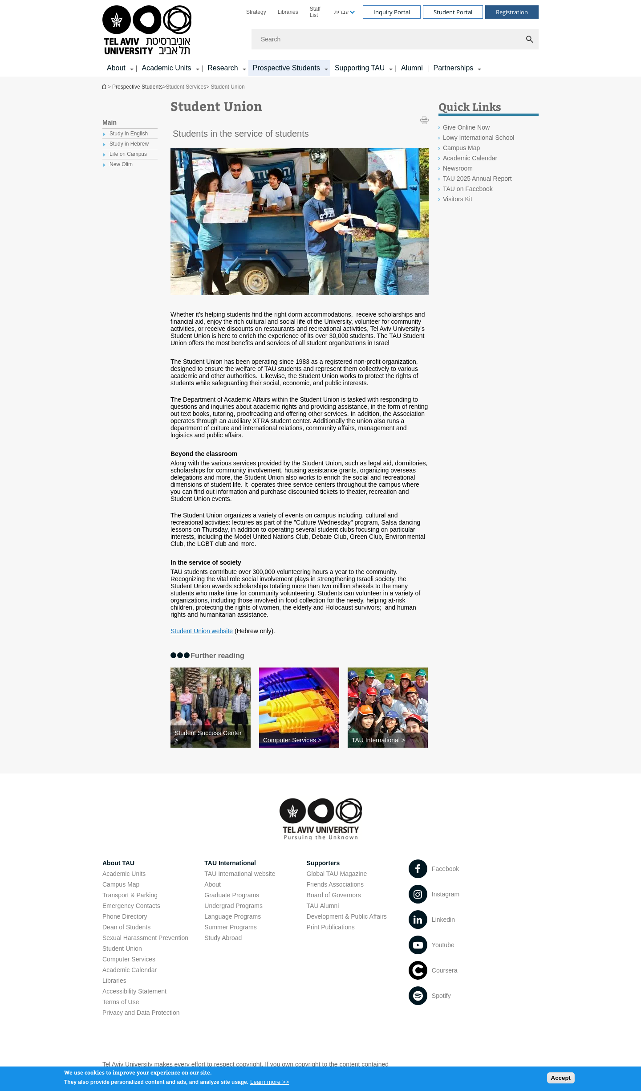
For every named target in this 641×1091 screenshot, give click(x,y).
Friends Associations (335, 884)
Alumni (412, 68)
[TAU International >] (388, 740)
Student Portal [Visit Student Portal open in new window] (453, 12)
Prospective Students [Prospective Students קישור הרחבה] (286, 68)
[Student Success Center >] (210, 736)
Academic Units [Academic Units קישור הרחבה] (166, 68)
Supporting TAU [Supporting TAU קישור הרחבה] (360, 68)
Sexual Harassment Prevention (145, 937)
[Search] (395, 39)
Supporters (323, 863)
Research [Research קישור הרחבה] (222, 68)
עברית (341, 12)
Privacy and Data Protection (141, 1012)
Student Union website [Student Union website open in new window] (201, 631)
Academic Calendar (129, 969)
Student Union (122, 948)
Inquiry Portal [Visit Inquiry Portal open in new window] (391, 12)
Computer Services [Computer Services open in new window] (128, 959)
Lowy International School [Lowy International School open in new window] (478, 137)
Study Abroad (223, 937)
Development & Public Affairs (347, 916)
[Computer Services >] (299, 740)
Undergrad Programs (233, 905)
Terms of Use (120, 1002)
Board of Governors (334, 895)
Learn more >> (269, 1084)
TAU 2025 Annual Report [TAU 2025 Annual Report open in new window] (477, 178)
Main (109, 122)
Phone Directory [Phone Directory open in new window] (124, 916)
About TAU (118, 863)
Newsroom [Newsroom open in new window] (458, 168)
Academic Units (124, 873)
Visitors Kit (457, 199)
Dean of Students (126, 927)
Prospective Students (137, 87)
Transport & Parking (130, 895)
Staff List (315, 12)
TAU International (230, 863)
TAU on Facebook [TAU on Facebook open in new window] (468, 188)
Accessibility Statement (134, 991)
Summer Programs (230, 927)
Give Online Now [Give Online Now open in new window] (466, 127)
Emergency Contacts (131, 905)
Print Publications (331, 927)
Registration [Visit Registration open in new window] (512, 12)
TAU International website (239, 873)
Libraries (288, 12)
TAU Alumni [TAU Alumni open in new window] (323, 905)
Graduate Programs (231, 895)
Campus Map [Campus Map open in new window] (461, 147)
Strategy (256, 12)
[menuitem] (256, 12)
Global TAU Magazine (337, 873)
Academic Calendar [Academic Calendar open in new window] (470, 158)
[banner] (320, 38)
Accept (561, 1080)
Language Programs (232, 916)
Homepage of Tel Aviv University (105, 86)
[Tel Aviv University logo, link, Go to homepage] (148, 30)
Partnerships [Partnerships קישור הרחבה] (453, 68)
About (212, 884)
